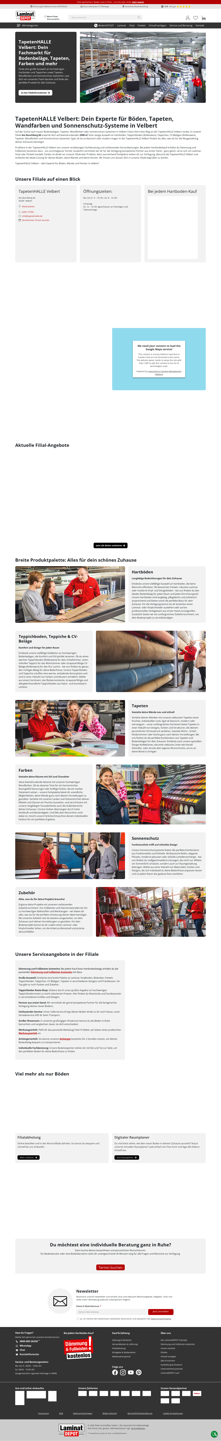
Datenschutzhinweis (82, 1413)
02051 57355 (28, 212)
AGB (61, 1413)
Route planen (28, 206)
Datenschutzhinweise (161, 1318)
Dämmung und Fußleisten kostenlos (51, 972)
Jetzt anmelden (161, 1311)
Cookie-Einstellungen (173, 1413)
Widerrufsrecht (109, 1413)
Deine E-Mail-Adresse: (88, 1306)
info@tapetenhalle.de (32, 216)
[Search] (139, 17)
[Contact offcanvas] (214, 1434)
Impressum (43, 1413)
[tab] (110, 1268)
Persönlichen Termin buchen (35, 220)
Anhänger (65, 1038)
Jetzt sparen (138, 2)
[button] (110, 1267)
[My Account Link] (187, 18)
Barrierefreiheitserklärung (140, 1413)
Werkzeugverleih (28, 1033)
